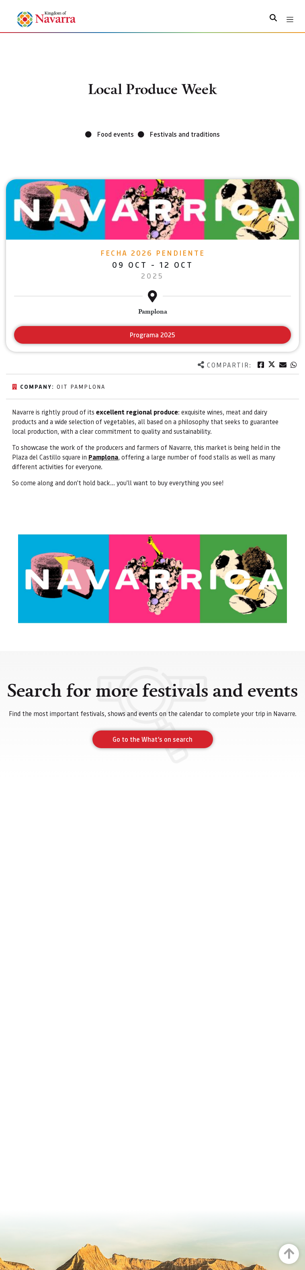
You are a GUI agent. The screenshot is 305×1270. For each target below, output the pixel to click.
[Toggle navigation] (290, 19)
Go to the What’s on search (152, 739)
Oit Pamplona (81, 386)
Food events (115, 134)
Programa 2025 (152, 334)
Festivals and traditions (185, 134)
